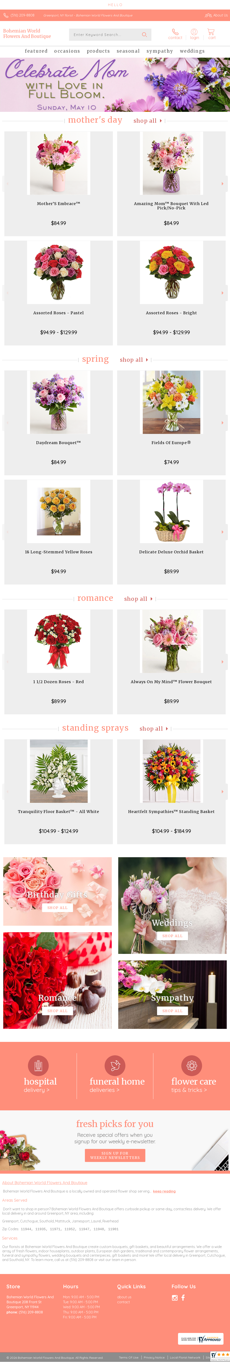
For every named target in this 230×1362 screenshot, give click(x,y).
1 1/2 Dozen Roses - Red (58, 681)
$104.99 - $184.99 (171, 831)
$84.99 (58, 223)
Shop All (145, 120)
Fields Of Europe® (171, 442)
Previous (6, 184)
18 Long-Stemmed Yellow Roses (58, 551)
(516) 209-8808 (22, 15)
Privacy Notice (154, 1358)
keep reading (164, 1191)
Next (223, 184)
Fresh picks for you (115, 1132)
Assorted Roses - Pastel (58, 312)
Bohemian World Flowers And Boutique (27, 33)
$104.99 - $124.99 (58, 831)
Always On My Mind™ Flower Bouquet (171, 681)
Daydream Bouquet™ (58, 442)
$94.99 (58, 571)
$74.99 (171, 462)
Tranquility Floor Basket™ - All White (58, 811)
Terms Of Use (128, 1358)
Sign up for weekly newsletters (115, 1155)
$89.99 (171, 571)
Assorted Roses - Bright (171, 312)
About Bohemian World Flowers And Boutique (44, 1182)
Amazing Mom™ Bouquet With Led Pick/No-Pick (171, 205)
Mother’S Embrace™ (58, 203)
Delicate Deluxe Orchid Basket (171, 551)
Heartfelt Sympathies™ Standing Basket (171, 811)
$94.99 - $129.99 (58, 332)
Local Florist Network (185, 1358)
